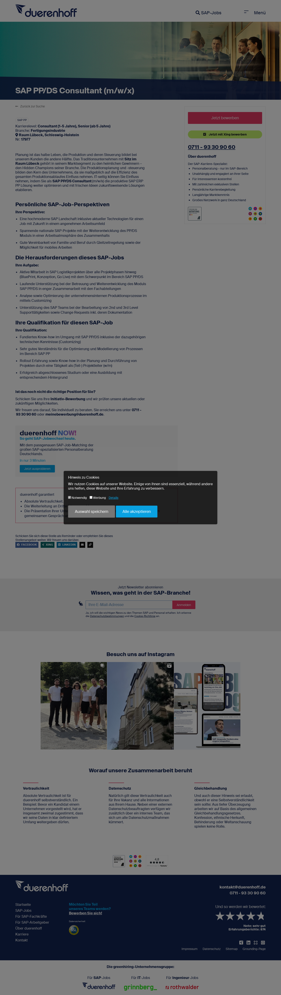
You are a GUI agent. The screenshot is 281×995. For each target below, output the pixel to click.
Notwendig (77, 498)
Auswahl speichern (91, 511)
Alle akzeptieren (136, 511)
